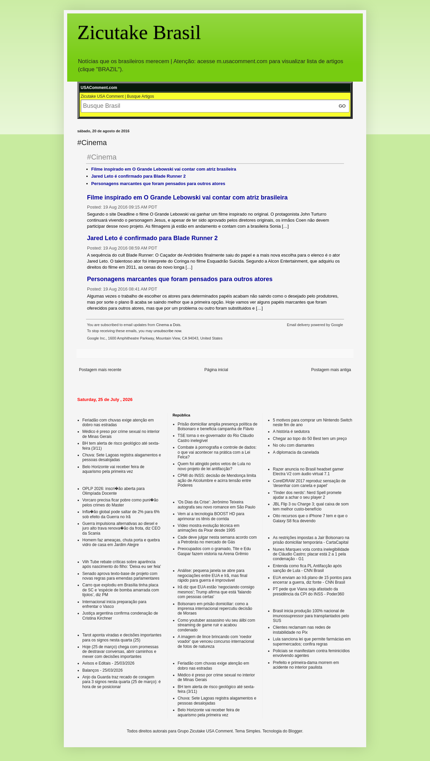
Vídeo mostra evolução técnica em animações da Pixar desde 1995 (209, 528)
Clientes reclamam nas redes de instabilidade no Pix (302, 629)
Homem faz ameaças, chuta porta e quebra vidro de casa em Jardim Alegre (121, 542)
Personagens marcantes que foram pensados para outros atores (158, 183)
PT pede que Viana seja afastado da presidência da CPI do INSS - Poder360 (308, 591)
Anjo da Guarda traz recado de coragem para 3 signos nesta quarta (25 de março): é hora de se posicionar (121, 682)
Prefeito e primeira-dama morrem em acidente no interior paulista (306, 665)
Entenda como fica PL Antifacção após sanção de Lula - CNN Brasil (307, 568)
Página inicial (216, 369)
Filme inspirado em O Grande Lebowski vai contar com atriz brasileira (163, 169)
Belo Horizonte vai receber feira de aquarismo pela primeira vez (113, 469)
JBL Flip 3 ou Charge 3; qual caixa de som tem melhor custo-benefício (311, 506)
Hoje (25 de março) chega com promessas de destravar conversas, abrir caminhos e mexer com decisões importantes (120, 651)
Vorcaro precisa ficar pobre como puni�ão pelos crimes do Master (120, 502)
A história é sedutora (291, 431)
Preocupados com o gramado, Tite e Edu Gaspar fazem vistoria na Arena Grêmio (214, 551)
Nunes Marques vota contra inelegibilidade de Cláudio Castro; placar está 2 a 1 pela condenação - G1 (311, 554)
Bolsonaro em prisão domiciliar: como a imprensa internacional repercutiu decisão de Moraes (215, 608)
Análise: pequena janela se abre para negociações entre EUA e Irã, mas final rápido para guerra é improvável (212, 575)
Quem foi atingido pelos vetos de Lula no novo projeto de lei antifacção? (214, 466)
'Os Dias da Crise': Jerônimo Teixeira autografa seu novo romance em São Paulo (216, 504)
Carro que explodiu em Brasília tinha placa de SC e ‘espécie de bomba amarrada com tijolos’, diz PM (120, 590)
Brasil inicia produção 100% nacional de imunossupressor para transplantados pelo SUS (311, 616)
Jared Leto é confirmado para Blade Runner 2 (138, 176)
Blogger (295, 731)
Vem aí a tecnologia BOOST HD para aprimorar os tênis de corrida (211, 516)
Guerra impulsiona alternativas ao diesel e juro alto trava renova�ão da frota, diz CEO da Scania (121, 528)
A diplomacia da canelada (296, 452)
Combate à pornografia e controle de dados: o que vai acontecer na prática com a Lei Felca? (217, 452)
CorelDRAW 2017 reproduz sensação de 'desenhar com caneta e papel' (309, 483)
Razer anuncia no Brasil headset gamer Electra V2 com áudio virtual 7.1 (308, 471)
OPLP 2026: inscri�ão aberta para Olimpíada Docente (113, 491)
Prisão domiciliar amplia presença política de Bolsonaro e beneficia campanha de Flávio (217, 426)
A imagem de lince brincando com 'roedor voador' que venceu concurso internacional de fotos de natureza (216, 641)
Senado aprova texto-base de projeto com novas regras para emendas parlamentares (120, 576)
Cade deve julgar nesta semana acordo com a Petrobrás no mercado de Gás (217, 539)
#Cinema (102, 157)
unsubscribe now (167, 331)
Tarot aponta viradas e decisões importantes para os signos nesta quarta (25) (121, 637)
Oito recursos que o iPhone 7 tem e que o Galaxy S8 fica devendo (310, 518)
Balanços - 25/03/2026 (102, 670)
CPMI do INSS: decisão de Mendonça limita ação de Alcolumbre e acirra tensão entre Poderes (217, 480)
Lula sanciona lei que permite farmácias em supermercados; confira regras (311, 641)
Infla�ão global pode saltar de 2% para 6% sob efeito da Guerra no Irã (121, 514)
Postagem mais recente (100, 369)
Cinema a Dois (168, 325)
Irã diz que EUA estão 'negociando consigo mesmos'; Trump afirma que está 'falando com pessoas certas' (216, 592)
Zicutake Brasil (139, 32)
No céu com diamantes (293, 445)
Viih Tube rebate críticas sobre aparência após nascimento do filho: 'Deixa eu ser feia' (121, 564)
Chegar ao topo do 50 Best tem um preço (310, 438)
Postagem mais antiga (331, 369)
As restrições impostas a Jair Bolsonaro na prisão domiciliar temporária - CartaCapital (311, 540)
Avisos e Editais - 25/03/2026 (108, 663)
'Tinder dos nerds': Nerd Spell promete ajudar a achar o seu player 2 (307, 495)
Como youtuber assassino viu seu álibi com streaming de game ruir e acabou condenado (216, 625)
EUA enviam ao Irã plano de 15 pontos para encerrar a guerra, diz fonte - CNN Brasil (312, 580)
